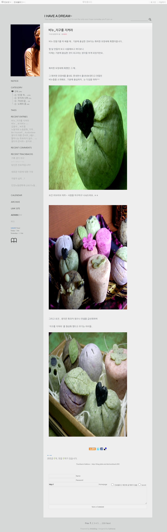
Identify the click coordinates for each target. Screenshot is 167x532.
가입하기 (162, 2)
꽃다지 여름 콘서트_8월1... (23, 135)
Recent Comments (21, 148)
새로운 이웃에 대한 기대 (22, 172)
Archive (15, 202)
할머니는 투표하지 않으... (22, 138)
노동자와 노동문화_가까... (23, 129)
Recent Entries (19, 117)
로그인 (153, 2)
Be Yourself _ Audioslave (23, 132)
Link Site (15, 208)
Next (108, 523)
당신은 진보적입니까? (21, 165)
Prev (87, 523)
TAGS (13, 110)
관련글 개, (52, 458)
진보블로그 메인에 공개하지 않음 (125, 485)
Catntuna (111, 529)
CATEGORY (16, 87)
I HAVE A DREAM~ (58, 16)
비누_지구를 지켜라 (20, 121)
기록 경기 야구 (17, 158)
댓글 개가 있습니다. (67, 458)
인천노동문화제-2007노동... (24, 185)
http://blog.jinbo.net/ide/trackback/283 (105, 464)
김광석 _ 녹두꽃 (18, 127)
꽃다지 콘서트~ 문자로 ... (22, 141)
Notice (14, 81)
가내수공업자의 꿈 (54, 34)
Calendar (16, 195)
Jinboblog (93, 529)
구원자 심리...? (18, 179)
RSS (13, 221)
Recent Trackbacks (22, 154)
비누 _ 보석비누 (18, 124)
